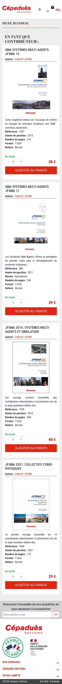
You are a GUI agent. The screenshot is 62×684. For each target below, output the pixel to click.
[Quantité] (14, 162)
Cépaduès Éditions (13, 668)
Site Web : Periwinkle (50, 681)
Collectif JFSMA (23, 59)
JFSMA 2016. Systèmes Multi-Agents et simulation (27, 330)
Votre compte (11, 675)
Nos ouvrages (11, 662)
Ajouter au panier (31, 170)
